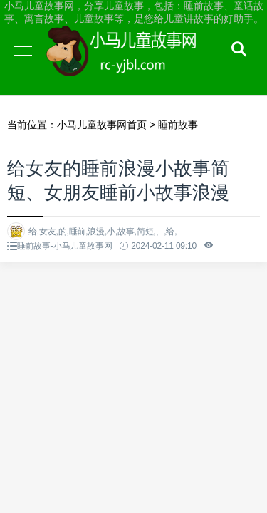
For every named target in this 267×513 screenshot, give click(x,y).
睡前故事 (178, 124)
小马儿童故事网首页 (102, 124)
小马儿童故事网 (135, 64)
